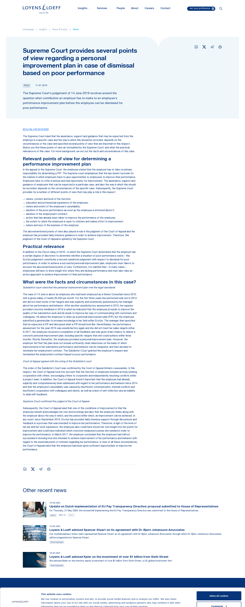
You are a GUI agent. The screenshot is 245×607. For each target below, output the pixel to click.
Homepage (28, 30)
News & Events (60, 30)
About (134, 8)
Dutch (71, 515)
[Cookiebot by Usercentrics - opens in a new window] (20, 601)
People (121, 8)
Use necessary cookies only (219, 598)
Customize (219, 588)
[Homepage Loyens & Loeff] (42, 8)
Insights (43, 30)
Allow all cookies (219, 578)
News (76, 30)
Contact (165, 8)
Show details (48, 597)
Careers (149, 8)
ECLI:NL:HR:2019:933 (35, 130)
